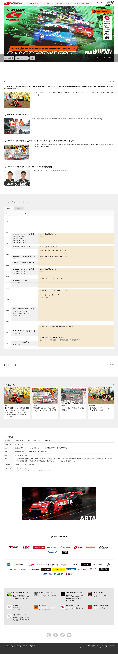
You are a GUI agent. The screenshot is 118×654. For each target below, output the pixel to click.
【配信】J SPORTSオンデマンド (22, 313)
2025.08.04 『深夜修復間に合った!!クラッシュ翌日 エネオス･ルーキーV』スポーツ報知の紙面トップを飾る (41, 141)
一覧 (113, 81)
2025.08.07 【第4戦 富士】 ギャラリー (19, 115)
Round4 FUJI (108, 58)
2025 (97, 58)
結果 (32, 58)
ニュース (48, 3)
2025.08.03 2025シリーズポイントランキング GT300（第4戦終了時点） (30, 167)
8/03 (18, 208)
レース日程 (59, 3)
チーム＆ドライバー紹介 (82, 3)
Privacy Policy (9, 646)
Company (18, 646)
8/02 (8, 208)
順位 (68, 3)
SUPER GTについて (34, 3)
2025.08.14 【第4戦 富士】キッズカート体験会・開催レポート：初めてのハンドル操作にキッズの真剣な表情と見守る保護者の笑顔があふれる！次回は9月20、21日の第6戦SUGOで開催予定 (58, 88)
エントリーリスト (22, 58)
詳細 (113, 364)
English (25, 646)
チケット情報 (9, 58)
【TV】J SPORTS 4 (24, 311)
